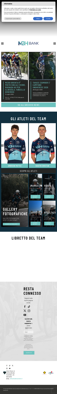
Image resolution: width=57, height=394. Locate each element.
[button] (2, 43)
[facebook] (25, 306)
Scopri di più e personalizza (13, 18)
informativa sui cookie (35, 10)
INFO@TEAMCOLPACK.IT (16, 378)
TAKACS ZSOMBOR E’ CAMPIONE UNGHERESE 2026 (41, 85)
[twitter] (25, 310)
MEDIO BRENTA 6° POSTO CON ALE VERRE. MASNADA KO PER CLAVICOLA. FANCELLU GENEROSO (15, 87)
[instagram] (29, 310)
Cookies (45, 388)
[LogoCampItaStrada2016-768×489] (51, 371)
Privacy (41, 388)
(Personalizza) (50, 388)
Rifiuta (38, 18)
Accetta (48, 18)
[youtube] (25, 315)
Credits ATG (5, 390)
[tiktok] (29, 306)
